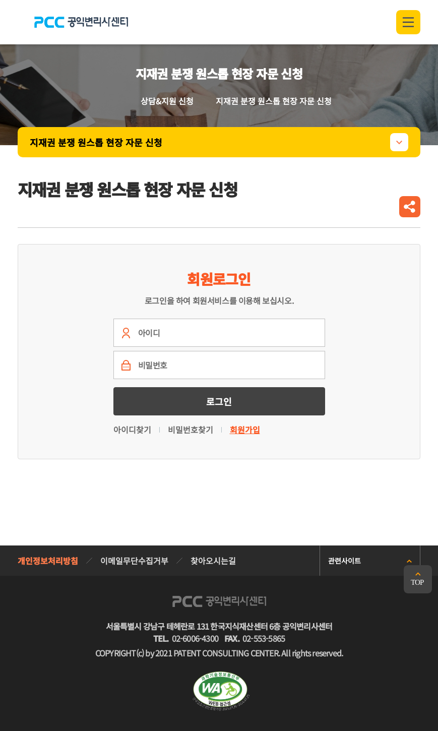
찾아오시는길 (213, 561)
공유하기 (409, 206)
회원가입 (245, 429)
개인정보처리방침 (48, 561)
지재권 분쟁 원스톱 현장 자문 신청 (96, 142)
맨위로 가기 (418, 579)
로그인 (219, 401)
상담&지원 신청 (167, 101)
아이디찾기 (132, 429)
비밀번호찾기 (190, 429)
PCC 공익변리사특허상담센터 (81, 22)
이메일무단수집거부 (134, 561)
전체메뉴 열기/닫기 (408, 22)
